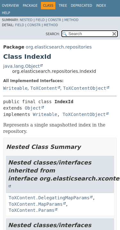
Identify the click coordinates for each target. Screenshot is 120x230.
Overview (10, 5)
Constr (54, 20)
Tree (63, 5)
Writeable (15, 88)
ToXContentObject (84, 88)
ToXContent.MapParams (36, 204)
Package (30, 5)
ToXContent (43, 88)
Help (6, 13)
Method (71, 20)
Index (101, 5)
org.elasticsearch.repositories (59, 47)
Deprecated (81, 5)
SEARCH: (53, 34)
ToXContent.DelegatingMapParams (49, 197)
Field (40, 20)
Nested (26, 20)
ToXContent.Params (31, 210)
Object (33, 108)
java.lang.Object (21, 66)
